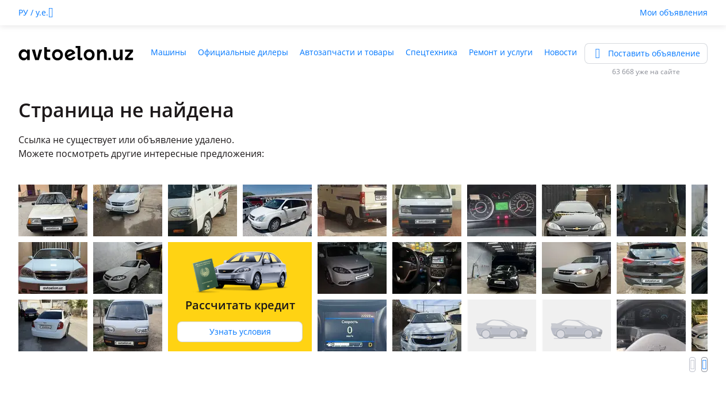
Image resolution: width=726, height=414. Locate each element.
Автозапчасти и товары (347, 52)
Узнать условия (240, 331)
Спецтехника (431, 52)
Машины (168, 52)
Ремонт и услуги (501, 52)
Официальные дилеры (243, 52)
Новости (560, 52)
